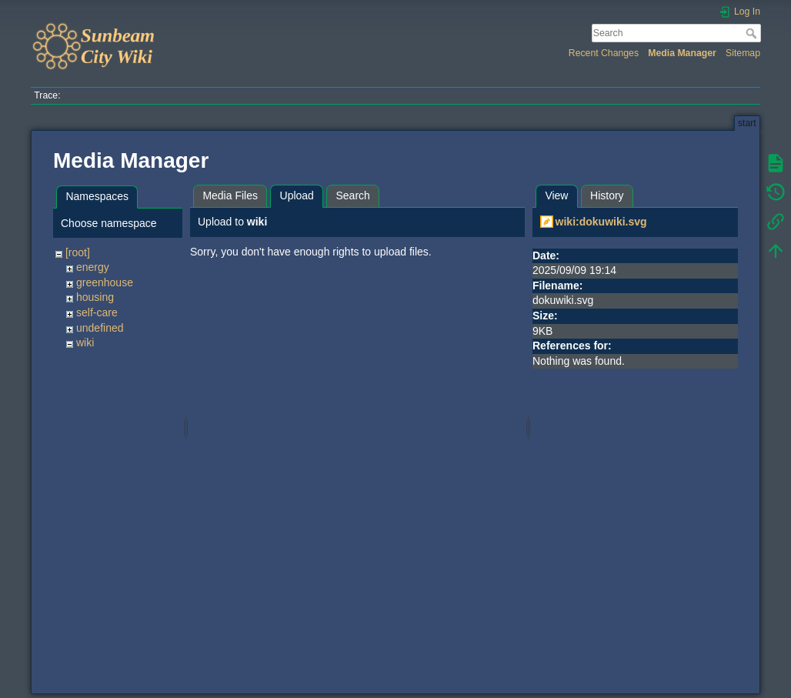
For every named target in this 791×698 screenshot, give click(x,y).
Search (753, 33)
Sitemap (743, 53)
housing (95, 297)
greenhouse (104, 282)
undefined (100, 328)
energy (92, 267)
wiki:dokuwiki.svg (601, 221)
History (607, 195)
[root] (77, 252)
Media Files (230, 195)
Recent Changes (604, 53)
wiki (85, 342)
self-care (97, 312)
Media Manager (682, 53)
